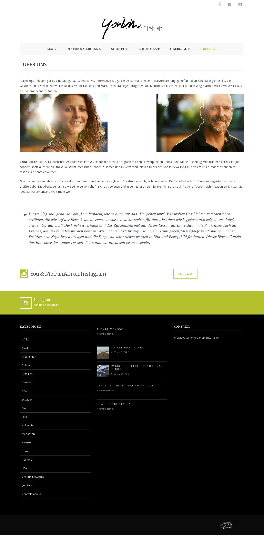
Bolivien (27, 365)
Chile (25, 391)
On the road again (127, 347)
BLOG (51, 49)
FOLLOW (185, 274)
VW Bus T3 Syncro (33, 477)
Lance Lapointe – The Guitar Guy (125, 385)
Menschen (28, 434)
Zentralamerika (31, 494)
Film (24, 408)
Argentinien (29, 356)
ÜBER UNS (208, 49)
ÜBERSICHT (180, 49)
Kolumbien (28, 425)
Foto (24, 417)
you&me (27, 485)
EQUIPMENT (149, 49)
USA (24, 468)
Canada (27, 382)
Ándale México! (110, 329)
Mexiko (26, 442)
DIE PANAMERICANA (83, 49)
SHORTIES (119, 49)
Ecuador (27, 399)
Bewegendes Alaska (114, 404)
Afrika (25, 339)
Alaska (26, 348)
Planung (27, 459)
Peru (25, 451)
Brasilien (27, 374)
